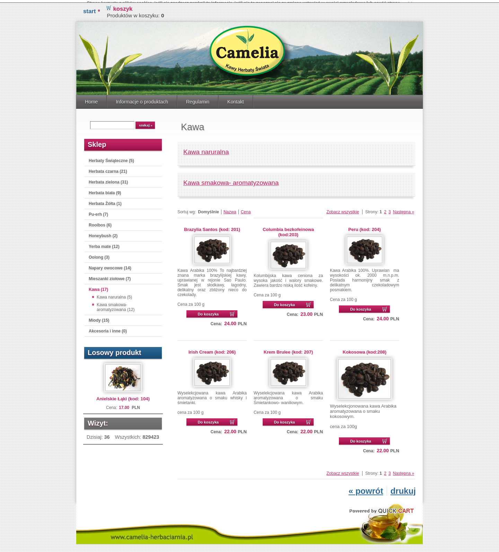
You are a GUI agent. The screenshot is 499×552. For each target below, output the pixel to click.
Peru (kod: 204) (364, 227)
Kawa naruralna (206, 149)
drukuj (403, 488)
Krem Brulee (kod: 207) (288, 350)
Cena (246, 209)
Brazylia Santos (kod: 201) (212, 227)
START (89, 9)
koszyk (122, 6)
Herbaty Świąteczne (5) (111, 158)
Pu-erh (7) (98, 212)
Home (91, 100)
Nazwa (230, 209)
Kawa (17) (98, 287)
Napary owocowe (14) (110, 266)
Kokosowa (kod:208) (364, 350)
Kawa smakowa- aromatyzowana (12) (115, 305)
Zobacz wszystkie (342, 209)
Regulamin (197, 100)
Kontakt (235, 100)
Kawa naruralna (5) (114, 295)
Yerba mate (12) (104, 244)
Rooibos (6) (100, 223)
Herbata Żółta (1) (105, 201)
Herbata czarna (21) (108, 169)
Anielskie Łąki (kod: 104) (123, 396)
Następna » (403, 209)
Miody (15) (99, 318)
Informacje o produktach (142, 100)
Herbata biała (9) (105, 190)
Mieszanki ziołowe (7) (110, 276)
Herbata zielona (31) (108, 180)
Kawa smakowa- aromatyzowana (231, 180)
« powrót (366, 488)
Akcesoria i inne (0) (108, 329)
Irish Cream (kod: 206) (212, 350)
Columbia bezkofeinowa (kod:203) (288, 230)
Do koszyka (208, 312)
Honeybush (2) (103, 233)
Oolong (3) (99, 255)
